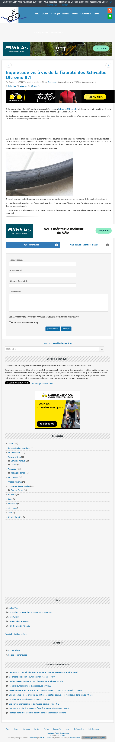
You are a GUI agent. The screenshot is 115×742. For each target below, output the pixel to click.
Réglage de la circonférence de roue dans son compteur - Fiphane (37, 712)
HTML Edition (45, 738)
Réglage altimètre (18, 473)
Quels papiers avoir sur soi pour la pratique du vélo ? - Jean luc (36, 681)
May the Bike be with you (19, 626)
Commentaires (41, 245)
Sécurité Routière (15, 517)
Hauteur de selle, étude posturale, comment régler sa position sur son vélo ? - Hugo (45, 690)
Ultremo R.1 (36, 86)
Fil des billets (14, 650)
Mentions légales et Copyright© (94, 738)
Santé (10, 499)
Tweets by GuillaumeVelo (16, 634)
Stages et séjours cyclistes (19, 448)
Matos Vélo (14, 608)
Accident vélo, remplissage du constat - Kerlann (29, 699)
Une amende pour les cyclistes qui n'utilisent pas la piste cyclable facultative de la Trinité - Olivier (51, 695)
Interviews (12, 508)
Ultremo (23, 86)
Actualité (12, 494)
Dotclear (62, 735)
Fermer (64, 5)
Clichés (14, 464)
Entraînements (14, 452)
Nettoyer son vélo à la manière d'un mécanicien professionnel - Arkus (39, 708)
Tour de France (17, 490)
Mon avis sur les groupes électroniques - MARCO (30, 686)
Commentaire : (16, 292)
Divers (10, 443)
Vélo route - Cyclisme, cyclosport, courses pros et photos (14, 18)
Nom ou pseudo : (17, 260)
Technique (52, 82)
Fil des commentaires (17, 655)
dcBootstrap (33, 738)
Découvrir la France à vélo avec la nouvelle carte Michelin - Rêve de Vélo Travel (43, 672)
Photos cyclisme (15, 482)
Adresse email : (16, 270)
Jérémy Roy (14, 617)
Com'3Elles (75, 738)
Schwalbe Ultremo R (67, 109)
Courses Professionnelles (19, 486)
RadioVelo (12, 503)
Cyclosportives (14, 457)
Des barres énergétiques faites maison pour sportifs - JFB (34, 704)
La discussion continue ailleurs (89, 245)
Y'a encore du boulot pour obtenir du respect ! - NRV (32, 677)
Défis (10, 512)
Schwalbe (12, 86)
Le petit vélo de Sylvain (19, 621)
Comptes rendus (18, 461)
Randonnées (13, 477)
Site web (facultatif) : (19, 281)
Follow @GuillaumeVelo (43, 383)
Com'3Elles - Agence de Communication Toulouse (30, 612)
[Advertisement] (60, 128)
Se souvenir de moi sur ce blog (24, 322)
